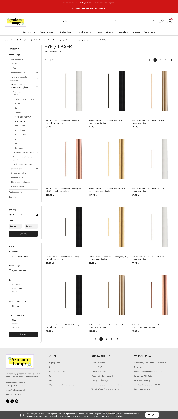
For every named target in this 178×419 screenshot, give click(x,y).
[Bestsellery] (123, 32)
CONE (17, 104)
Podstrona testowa (142, 389)
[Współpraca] (149, 32)
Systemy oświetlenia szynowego (24, 78)
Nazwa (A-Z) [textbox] (49, 60)
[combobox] (57, 60)
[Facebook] (7, 401)
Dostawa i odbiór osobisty (102, 376)
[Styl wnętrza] (86, 32)
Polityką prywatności (67, 413)
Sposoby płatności (99, 371)
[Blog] (100, 32)
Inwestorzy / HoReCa (143, 376)
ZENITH (18, 112)
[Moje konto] (153, 21)
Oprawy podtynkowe (19, 173)
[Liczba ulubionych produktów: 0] (162, 21)
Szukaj (23, 233)
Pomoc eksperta (98, 362)
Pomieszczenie (23, 192)
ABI (16, 139)
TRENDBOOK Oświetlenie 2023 (105, 389)
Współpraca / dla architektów (61, 385)
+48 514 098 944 (13, 394)
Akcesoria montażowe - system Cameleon (24, 158)
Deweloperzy (139, 367)
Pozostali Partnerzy (142, 380)
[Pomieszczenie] (48, 32)
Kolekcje (23, 197)
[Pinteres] (16, 401)
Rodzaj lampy (23, 54)
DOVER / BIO (20, 135)
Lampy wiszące (24, 59)
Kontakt (52, 376)
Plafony (13, 68)
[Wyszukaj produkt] (90, 21)
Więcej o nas (54, 362)
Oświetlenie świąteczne (20, 182)
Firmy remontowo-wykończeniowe (148, 371)
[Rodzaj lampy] (67, 32)
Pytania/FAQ (96, 367)
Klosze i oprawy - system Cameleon (25, 93)
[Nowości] (110, 32)
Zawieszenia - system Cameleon (25, 152)
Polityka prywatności (57, 371)
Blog (51, 380)
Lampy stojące (24, 168)
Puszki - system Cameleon (25, 164)
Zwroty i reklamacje (99, 380)
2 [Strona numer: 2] (160, 60)
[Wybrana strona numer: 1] (155, 60)
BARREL (18, 108)
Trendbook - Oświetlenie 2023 (147, 385)
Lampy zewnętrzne (17, 177)
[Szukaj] (36, 215)
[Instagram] (12, 401)
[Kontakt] (136, 32)
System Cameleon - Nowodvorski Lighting (24, 86)
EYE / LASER (20, 121)
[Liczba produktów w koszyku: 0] (170, 21)
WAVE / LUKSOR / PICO (24, 99)
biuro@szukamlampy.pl (15, 390)
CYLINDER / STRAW (23, 117)
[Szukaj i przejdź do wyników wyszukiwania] (116, 21)
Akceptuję (152, 415)
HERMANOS (20, 130)
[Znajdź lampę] (29, 32)
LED (16, 143)
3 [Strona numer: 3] (165, 60)
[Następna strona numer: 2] (171, 60)
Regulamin (53, 367)
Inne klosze (19, 148)
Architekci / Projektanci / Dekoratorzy (150, 362)
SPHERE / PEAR (21, 126)
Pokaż (23, 334)
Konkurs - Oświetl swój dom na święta (107, 385)
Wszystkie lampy (17, 186)
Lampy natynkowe (24, 72)
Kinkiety (13, 63)
